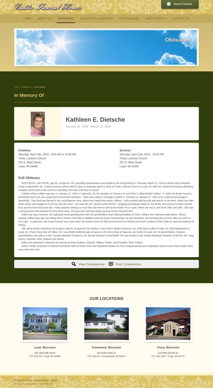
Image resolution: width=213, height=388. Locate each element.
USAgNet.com (46, 384)
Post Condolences (128, 264)
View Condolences (92, 264)
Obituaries (26, 87)
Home (16, 87)
